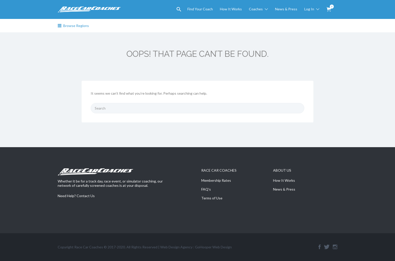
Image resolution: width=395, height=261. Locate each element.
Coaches (256, 9)
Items (330, 7)
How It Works (231, 9)
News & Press (286, 9)
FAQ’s (206, 189)
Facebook (319, 247)
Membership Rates (216, 180)
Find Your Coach (200, 9)
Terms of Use (211, 198)
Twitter (327, 247)
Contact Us (86, 196)
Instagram (335, 247)
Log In (309, 9)
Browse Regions (76, 25)
